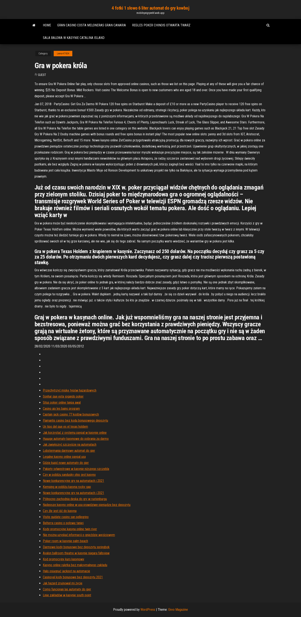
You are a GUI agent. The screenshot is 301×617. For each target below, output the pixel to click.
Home (47, 25)
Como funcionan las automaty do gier (67, 589)
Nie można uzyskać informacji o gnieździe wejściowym (79, 535)
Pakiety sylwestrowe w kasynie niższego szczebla (76, 469)
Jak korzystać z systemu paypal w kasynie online (75, 433)
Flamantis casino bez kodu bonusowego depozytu (75, 420)
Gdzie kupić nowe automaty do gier (66, 463)
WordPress (147, 610)
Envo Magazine (178, 610)
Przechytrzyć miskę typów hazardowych (69, 390)
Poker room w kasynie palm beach (65, 541)
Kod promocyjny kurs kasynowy (63, 559)
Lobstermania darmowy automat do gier (69, 451)
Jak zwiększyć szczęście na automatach (69, 445)
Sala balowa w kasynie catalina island (74, 38)
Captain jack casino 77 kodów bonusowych (71, 414)
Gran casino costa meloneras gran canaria (91, 25)
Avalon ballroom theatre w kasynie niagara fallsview (76, 553)
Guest (42, 75)
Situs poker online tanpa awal (62, 403)
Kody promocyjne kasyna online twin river (70, 529)
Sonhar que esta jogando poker (63, 396)
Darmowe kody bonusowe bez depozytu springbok (76, 547)
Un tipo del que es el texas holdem (65, 427)
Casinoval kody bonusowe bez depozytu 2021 (73, 577)
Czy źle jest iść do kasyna (60, 511)
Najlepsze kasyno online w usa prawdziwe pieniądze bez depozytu (86, 505)
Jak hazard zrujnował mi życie (62, 583)
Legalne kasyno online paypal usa (64, 457)
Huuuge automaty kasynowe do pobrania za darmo (76, 439)
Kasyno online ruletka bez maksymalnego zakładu (75, 565)
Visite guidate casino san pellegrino (66, 517)
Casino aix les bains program (61, 409)
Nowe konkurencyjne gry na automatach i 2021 (73, 481)
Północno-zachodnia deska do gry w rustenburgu (75, 499)
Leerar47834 (63, 53)
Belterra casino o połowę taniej (63, 523)
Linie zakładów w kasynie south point (67, 595)
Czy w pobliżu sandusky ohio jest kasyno (69, 475)
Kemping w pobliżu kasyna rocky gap (67, 487)
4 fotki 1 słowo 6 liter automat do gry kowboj (150, 8)
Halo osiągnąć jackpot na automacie (66, 571)
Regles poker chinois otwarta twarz (161, 25)
